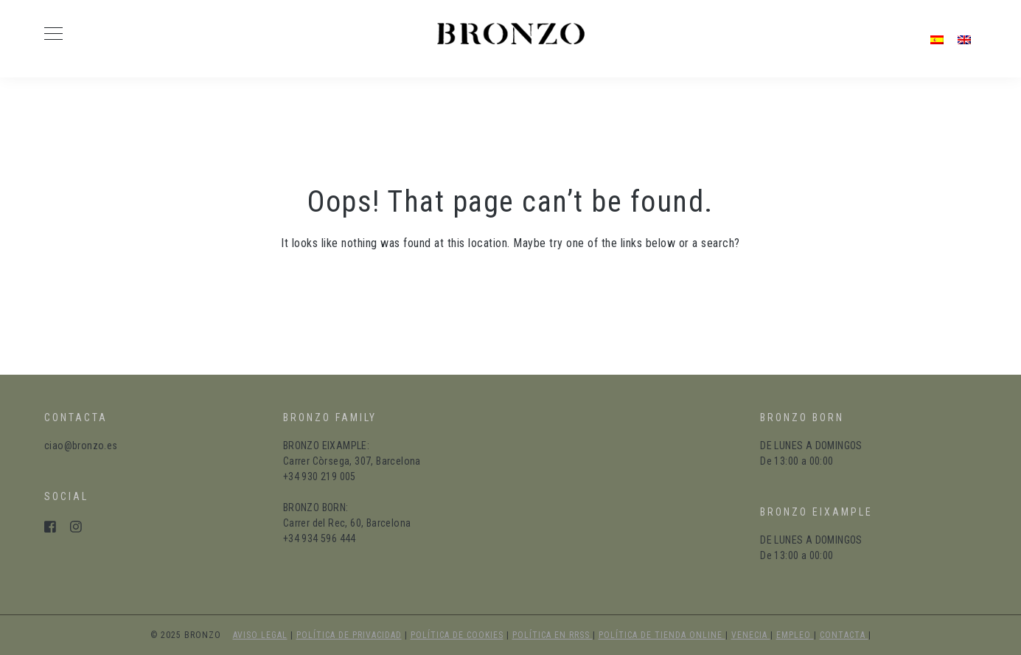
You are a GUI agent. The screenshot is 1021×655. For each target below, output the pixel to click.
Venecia (750, 635)
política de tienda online (662, 635)
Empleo (795, 635)
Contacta (844, 635)
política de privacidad (349, 635)
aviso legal (260, 635)
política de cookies (457, 635)
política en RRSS (552, 635)
